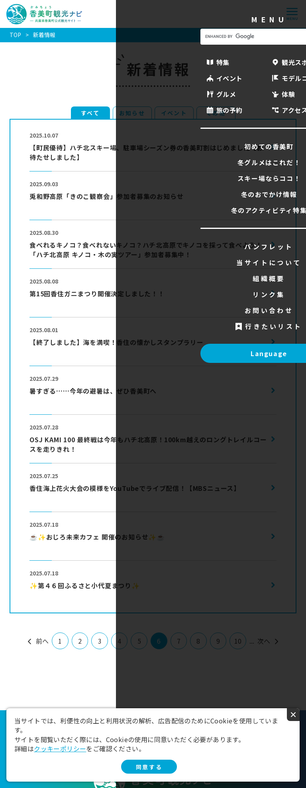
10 (237, 641)
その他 (215, 113)
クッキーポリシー (60, 748)
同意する (149, 767)
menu (292, 14)
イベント (173, 113)
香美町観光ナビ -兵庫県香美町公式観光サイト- (44, 14)
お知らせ (132, 113)
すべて (90, 113)
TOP (15, 35)
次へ (263, 641)
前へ (42, 641)
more (37, 127)
